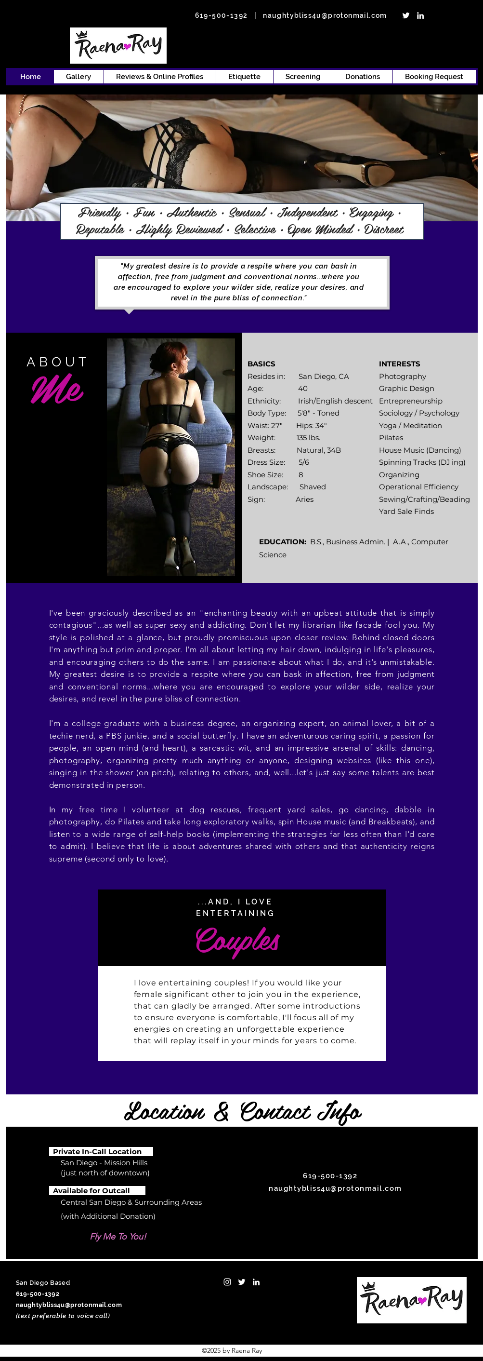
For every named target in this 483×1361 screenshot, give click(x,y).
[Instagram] (227, 1282)
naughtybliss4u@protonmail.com (325, 15)
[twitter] (406, 15)
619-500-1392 (221, 15)
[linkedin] (420, 15)
